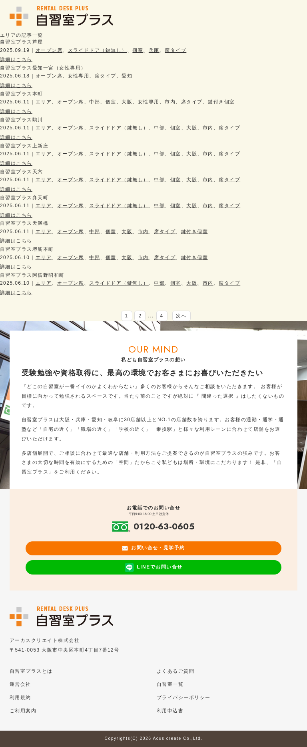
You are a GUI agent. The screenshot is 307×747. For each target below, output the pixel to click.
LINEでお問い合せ (154, 567)
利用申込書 (170, 710)
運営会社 (20, 684)
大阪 (127, 102)
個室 (137, 50)
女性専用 (79, 76)
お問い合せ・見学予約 (153, 548)
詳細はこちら (16, 59)
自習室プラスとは (31, 671)
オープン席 (49, 50)
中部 (94, 102)
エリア (44, 102)
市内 (170, 102)
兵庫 (154, 50)
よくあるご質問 (175, 671)
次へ (181, 316)
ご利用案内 (23, 710)
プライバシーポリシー (184, 697)
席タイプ (175, 50)
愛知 (127, 76)
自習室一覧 (170, 684)
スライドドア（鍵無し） (97, 50)
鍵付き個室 (221, 102)
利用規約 (20, 697)
